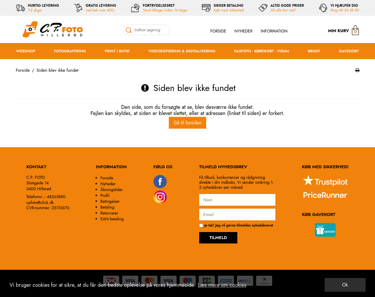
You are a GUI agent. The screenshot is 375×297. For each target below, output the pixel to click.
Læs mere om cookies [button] (222, 285)
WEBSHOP (25, 51)
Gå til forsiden (187, 122)
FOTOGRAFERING (70, 51)
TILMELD (218, 237)
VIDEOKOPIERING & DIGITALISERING (181, 51)
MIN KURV (343, 30)
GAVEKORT (349, 51)
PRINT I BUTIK (117, 51)
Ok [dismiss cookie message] (345, 284)
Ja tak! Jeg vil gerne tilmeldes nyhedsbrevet (236, 225)
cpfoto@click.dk (40, 202)
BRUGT (314, 51)
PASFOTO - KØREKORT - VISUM (261, 51)
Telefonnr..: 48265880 (45, 197)
